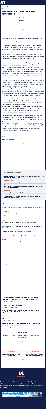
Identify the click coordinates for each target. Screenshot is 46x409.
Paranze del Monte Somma (9, 139)
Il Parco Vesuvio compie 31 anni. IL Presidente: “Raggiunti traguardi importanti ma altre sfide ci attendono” (24, 187)
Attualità (6, 184)
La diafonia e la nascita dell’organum (13, 182)
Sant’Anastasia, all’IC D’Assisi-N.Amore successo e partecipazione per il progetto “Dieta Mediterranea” (22, 197)
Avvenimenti (7, 190)
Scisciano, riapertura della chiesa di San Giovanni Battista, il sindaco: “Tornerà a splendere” (21, 236)
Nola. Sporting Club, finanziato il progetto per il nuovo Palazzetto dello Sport (23, 192)
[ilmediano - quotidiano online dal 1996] (2, 2)
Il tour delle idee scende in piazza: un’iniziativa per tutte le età (16, 231)
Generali (4, 239)
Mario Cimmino (23, 17)
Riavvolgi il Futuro (8, 180)
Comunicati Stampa (6, 234)
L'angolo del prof (8, 174)
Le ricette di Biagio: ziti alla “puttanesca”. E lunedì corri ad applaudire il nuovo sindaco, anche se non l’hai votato (24, 177)
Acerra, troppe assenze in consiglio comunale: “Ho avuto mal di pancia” (34, 355)
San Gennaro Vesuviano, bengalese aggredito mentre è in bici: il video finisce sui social (22, 241)
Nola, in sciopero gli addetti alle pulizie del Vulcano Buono (11, 355)
